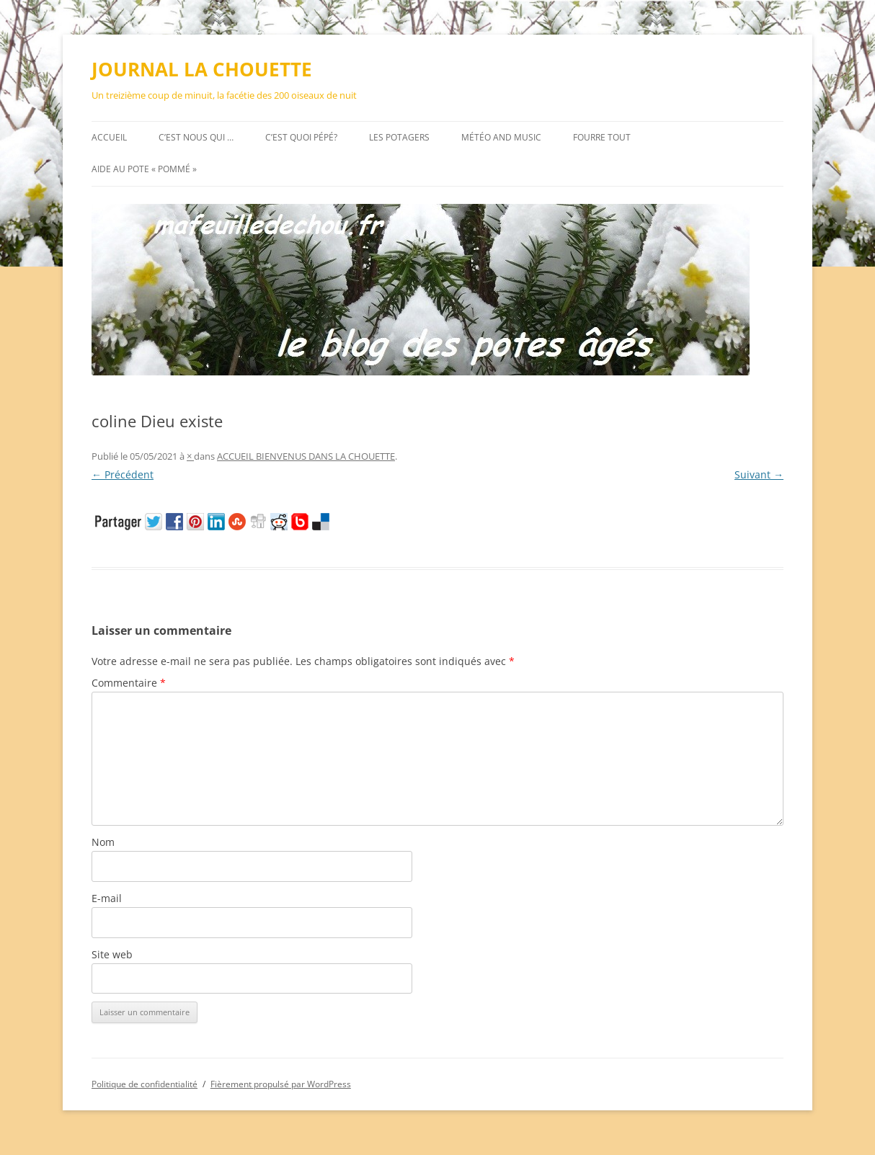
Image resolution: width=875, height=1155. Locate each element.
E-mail (107, 898)
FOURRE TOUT (602, 137)
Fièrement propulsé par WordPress (280, 1084)
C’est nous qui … (196, 137)
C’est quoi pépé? (301, 137)
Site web (112, 954)
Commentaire (129, 683)
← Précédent (123, 474)
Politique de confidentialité (144, 1084)
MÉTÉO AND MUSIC (501, 137)
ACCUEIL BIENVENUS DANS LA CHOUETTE (306, 456)
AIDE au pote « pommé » (144, 169)
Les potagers (399, 137)
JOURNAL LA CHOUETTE (202, 69)
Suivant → (758, 474)
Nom (103, 842)
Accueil (109, 137)
